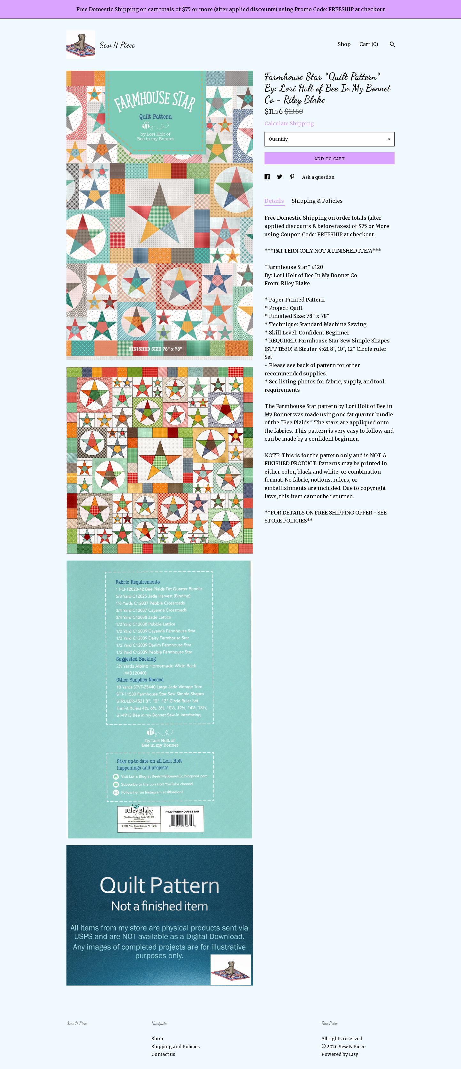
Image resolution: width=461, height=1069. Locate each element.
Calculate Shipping (289, 123)
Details (275, 201)
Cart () (368, 44)
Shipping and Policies (175, 1046)
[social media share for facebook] (268, 177)
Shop (344, 44)
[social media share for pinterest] (293, 177)
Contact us (163, 1054)
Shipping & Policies (317, 201)
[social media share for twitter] (280, 177)
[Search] (392, 45)
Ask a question (318, 177)
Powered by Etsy (339, 1054)
